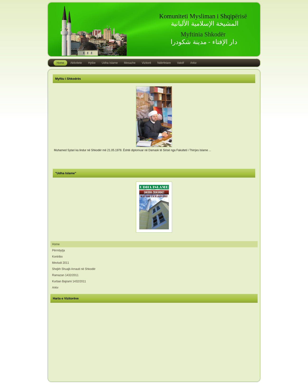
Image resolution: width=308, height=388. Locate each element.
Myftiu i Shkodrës (68, 78)
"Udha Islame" (65, 173)
